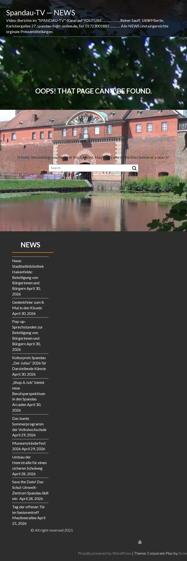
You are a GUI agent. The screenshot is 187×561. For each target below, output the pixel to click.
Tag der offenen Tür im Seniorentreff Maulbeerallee (28, 512)
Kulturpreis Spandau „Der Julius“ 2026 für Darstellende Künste (29, 363)
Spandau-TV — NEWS (40, 12)
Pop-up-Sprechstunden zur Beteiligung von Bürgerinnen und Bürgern (27, 332)
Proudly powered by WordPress (151, 553)
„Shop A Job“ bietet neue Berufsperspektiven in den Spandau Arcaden (28, 393)
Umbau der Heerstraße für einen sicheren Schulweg (29, 462)
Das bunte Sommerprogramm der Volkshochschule (29, 424)
